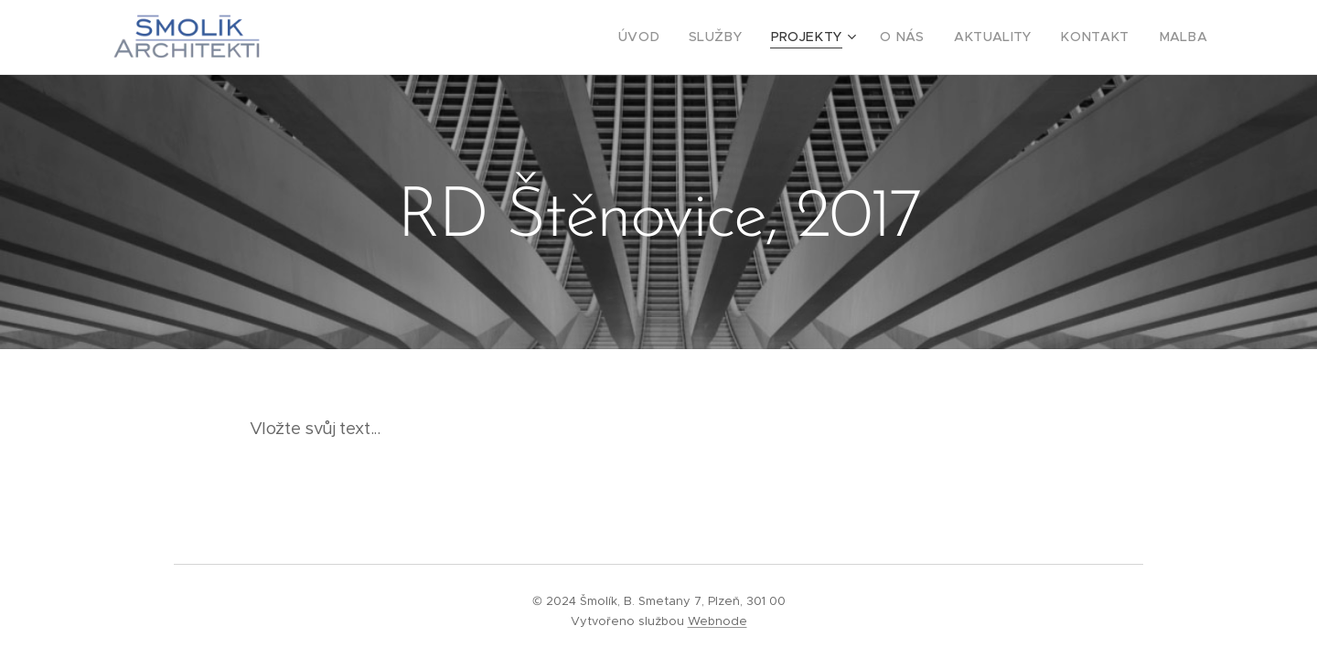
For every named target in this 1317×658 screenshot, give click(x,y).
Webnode (717, 621)
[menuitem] (679, 37)
